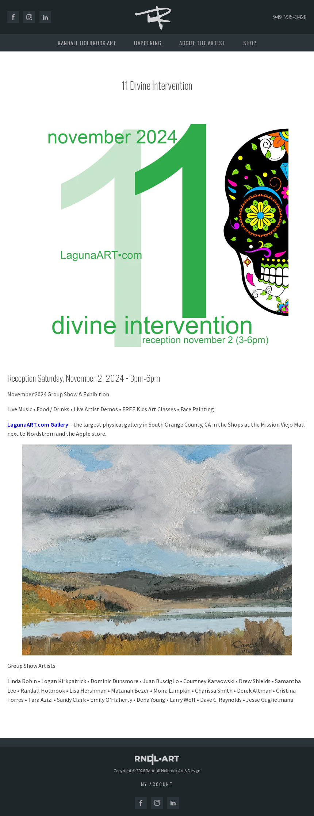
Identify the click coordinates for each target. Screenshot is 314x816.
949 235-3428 (290, 16)
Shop (250, 43)
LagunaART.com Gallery (37, 424)
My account (157, 784)
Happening (148, 43)
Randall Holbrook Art (87, 43)
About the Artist (202, 43)
